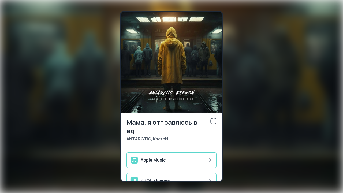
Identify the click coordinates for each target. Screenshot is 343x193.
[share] (213, 121)
